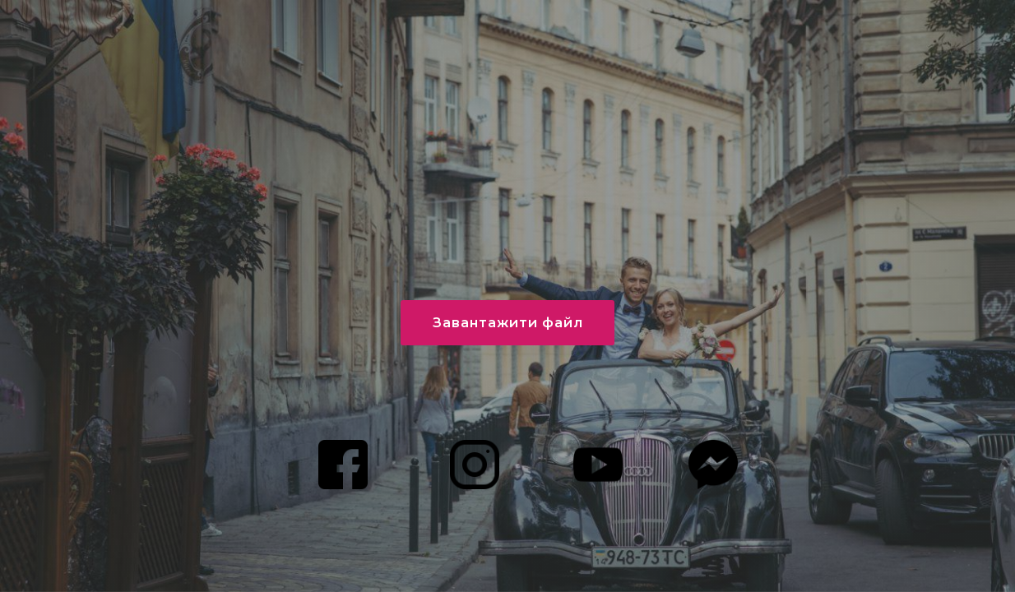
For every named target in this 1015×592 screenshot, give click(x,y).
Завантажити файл (508, 323)
